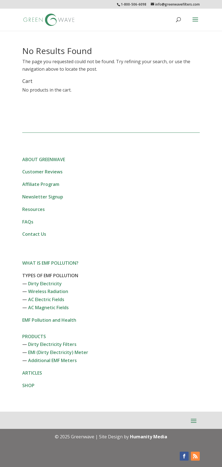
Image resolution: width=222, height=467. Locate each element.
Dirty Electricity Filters (52, 344)
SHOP (28, 385)
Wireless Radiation (48, 291)
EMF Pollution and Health (49, 320)
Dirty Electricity (45, 284)
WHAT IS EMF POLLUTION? (50, 263)
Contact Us (34, 234)
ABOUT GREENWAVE (43, 159)
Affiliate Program (40, 184)
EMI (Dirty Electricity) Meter (58, 352)
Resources (33, 209)
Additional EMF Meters (52, 360)
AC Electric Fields (46, 299)
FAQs (27, 222)
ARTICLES (32, 373)
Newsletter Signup (42, 197)
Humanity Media (148, 437)
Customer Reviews (42, 172)
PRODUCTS (34, 336)
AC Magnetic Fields (48, 307)
